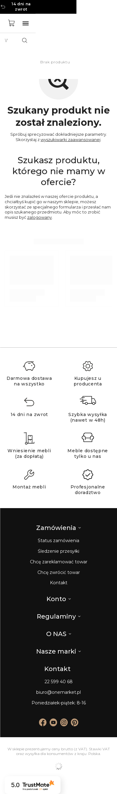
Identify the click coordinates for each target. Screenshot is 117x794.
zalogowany (39, 217)
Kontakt (58, 583)
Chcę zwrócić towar (58, 572)
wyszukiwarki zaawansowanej (70, 139)
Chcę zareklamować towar (58, 562)
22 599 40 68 (59, 681)
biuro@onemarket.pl (58, 692)
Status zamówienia (58, 540)
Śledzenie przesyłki (58, 551)
